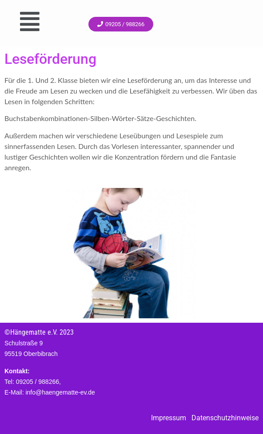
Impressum (168, 418)
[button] (29, 21)
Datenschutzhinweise (225, 418)
